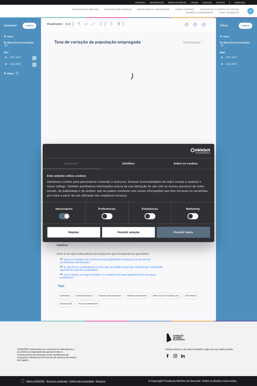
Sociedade (66, 304)
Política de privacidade (81, 381)
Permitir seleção (128, 232)
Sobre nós (240, 3)
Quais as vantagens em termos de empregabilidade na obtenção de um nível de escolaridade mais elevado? (105, 261)
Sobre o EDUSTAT (35, 381)
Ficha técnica (191, 42)
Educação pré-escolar (117, 9)
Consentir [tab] (71, 163)
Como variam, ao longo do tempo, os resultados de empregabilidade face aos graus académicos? (108, 276)
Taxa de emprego (88, 304)
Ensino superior (137, 296)
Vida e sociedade (229, 12)
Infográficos (157, 3)
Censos (194, 3)
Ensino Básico (84, 296)
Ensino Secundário (110, 296)
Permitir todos (183, 232)
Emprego (65, 296)
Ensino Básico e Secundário (153, 9)
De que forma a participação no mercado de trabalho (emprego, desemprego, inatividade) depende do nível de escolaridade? (111, 268)
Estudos (220, 3)
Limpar (29, 26)
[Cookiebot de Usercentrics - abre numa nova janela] (193, 151)
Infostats (140, 3)
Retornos (191, 296)
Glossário (100, 381)
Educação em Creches (85, 9)
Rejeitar (73, 232)
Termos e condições (57, 381)
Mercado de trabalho (166, 296)
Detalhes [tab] (128, 163)
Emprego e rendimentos (200, 12)
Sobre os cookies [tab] (186, 163)
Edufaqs (207, 3)
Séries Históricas (177, 3)
